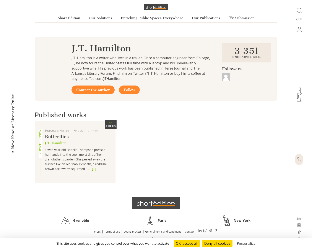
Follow (129, 90)
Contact (189, 231)
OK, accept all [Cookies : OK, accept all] (187, 243)
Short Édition (69, 18)
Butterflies (57, 136)
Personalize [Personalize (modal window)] (246, 243)
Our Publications (206, 18)
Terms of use (112, 231)
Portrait (78, 130)
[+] (94, 169)
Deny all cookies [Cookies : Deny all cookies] (217, 243)
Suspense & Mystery (57, 130)
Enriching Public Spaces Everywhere (152, 18)
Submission (242, 18)
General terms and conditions (163, 231)
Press (97, 231)
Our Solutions (100, 18)
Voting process (132, 231)
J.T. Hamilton (55, 143)
